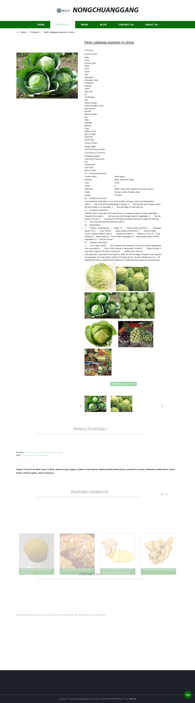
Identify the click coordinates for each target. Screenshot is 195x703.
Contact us (126, 26)
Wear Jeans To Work (45, 469)
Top (188, 695)
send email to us (123, 384)
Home (40, 26)
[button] (81, 406)
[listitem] (97, 405)
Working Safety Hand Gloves (112, 469)
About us (151, 26)
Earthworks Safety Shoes (157, 469)
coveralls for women (135, 469)
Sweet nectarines (46, 473)
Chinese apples (30, 473)
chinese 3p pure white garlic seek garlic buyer (43, 452)
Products (62, 26)
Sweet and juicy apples (65, 469)
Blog (103, 26)
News (84, 26)
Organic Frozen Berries (87, 469)
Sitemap (132, 699)
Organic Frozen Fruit (25, 469)
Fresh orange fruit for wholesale (34, 455)
